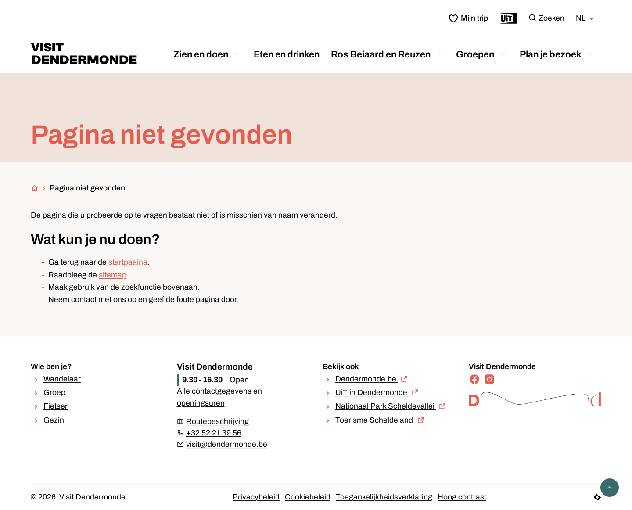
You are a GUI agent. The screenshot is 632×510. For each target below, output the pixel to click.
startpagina (127, 262)
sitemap (112, 275)
